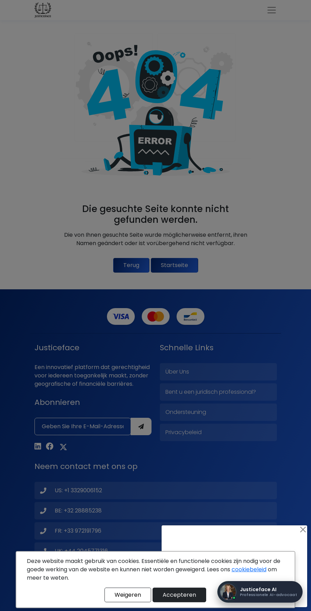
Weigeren (128, 595)
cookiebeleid (249, 569)
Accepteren (179, 595)
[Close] (303, 529)
